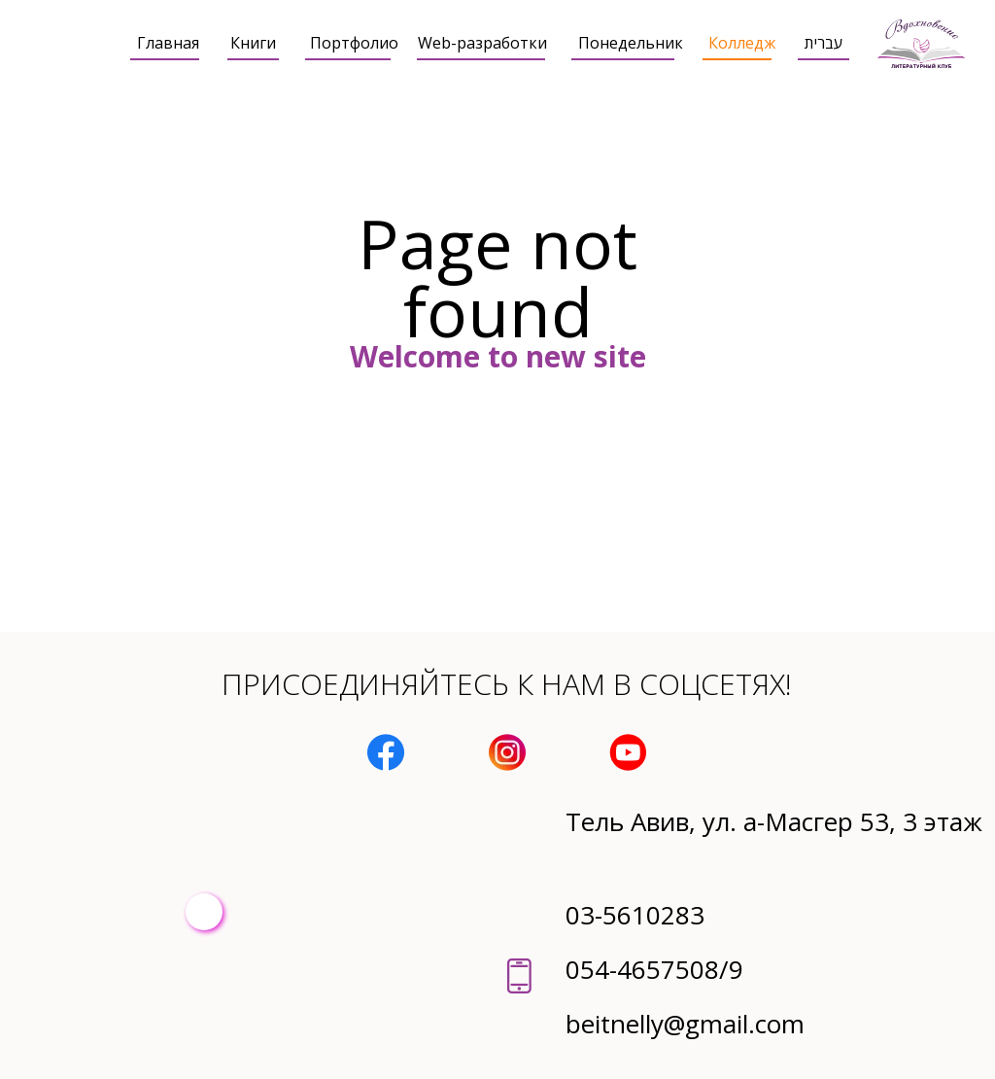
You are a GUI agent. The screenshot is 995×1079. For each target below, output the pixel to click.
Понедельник (630, 42)
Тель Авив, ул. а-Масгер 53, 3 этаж (774, 821)
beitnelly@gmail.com (685, 1023)
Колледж (741, 42)
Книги (253, 42)
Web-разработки (482, 42)
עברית (823, 42)
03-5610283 (635, 914)
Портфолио (354, 42)
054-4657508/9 (654, 969)
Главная (168, 42)
